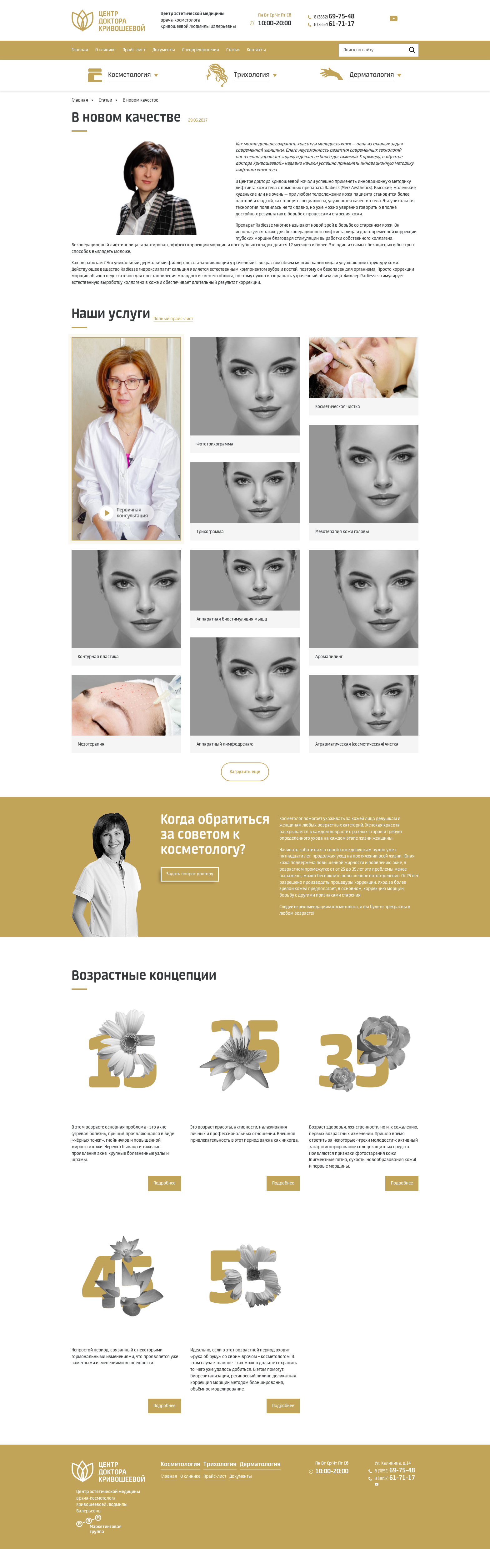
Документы (163, 50)
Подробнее (164, 1183)
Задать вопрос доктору (189, 874)
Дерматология (372, 75)
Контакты (256, 50)
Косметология (129, 75)
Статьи (233, 50)
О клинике (105, 50)
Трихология (252, 75)
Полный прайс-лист (173, 318)
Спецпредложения (200, 50)
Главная (80, 50)
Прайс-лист (133, 50)
